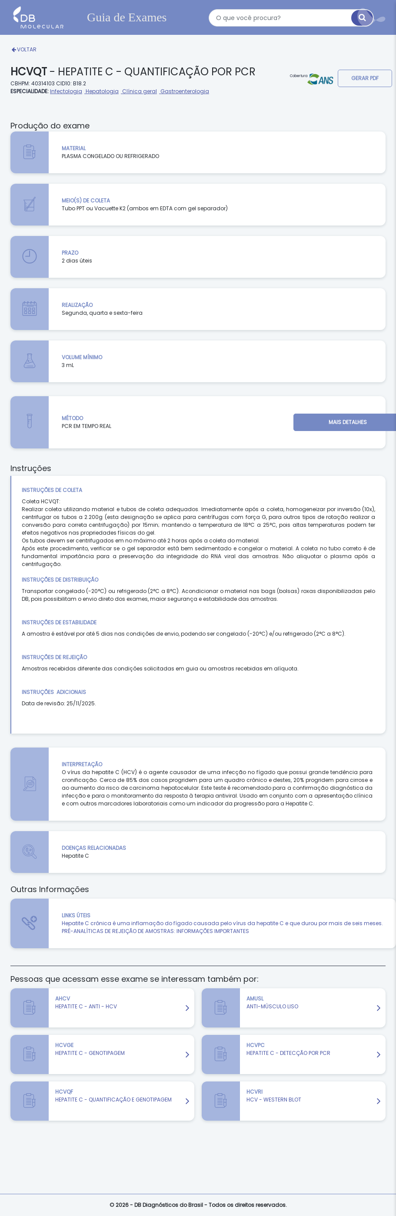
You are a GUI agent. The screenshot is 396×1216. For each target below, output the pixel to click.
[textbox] (291, 18)
